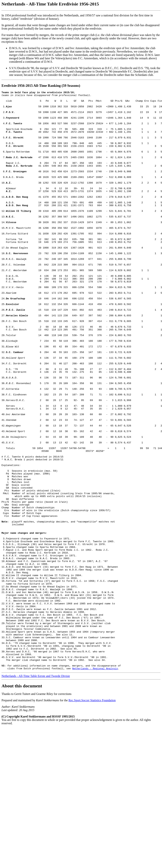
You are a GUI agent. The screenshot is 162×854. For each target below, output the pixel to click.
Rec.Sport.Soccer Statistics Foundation (92, 816)
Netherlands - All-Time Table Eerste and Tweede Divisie (36, 791)
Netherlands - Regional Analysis (95, 784)
